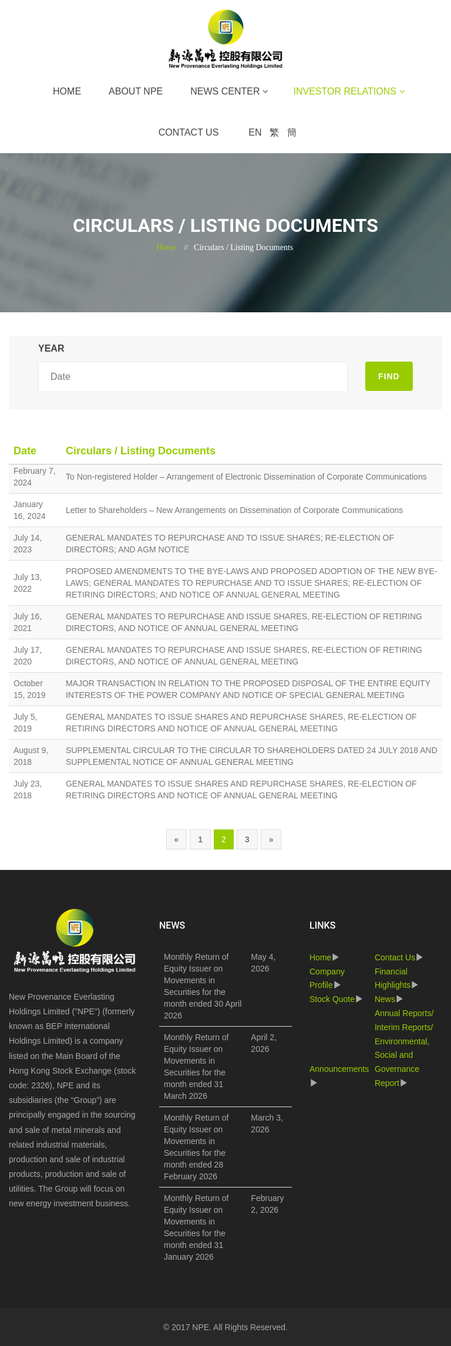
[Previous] (176, 839)
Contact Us (189, 132)
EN (254, 132)
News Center (225, 91)
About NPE (136, 91)
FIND (389, 376)
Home (67, 91)
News (385, 999)
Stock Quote (332, 999)
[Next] (271, 839)
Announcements (339, 1069)
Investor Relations (344, 91)
